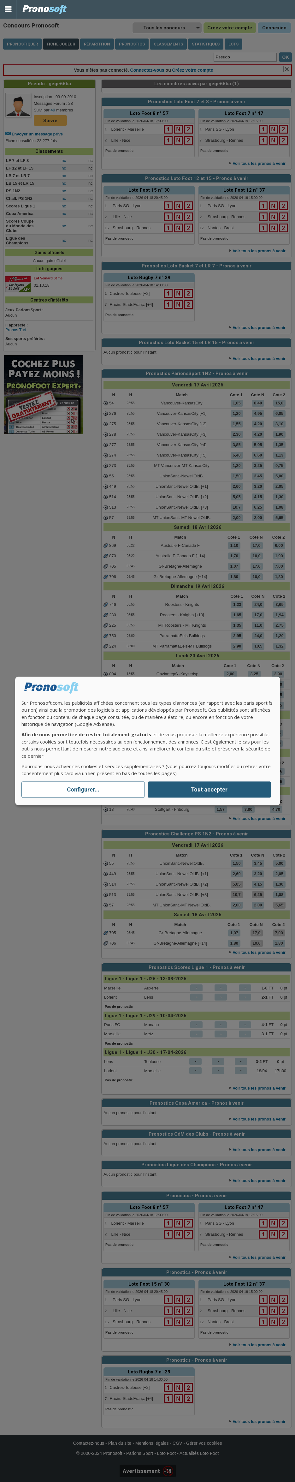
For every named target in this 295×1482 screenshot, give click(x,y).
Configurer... (83, 789)
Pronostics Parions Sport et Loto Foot (44, 9)
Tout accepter (209, 789)
